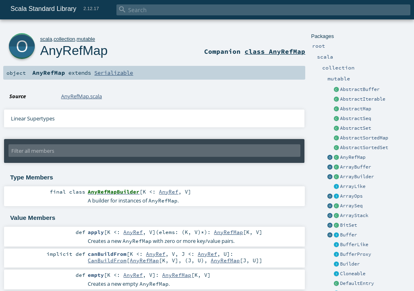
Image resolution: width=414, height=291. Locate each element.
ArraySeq (351, 206)
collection (64, 39)
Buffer (348, 235)
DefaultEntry (357, 283)
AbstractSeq (355, 118)
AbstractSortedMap (364, 138)
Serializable (113, 72)
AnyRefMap (352, 157)
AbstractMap (355, 109)
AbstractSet (355, 128)
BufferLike (354, 244)
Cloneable (352, 273)
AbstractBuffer (360, 89)
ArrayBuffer (355, 167)
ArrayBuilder (357, 176)
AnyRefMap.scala (81, 96)
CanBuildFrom (107, 260)
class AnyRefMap (275, 51)
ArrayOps (351, 196)
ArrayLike (352, 186)
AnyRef (168, 191)
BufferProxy (355, 254)
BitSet (348, 225)
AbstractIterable (362, 99)
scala (46, 39)
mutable (86, 39)
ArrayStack (354, 215)
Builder (350, 264)
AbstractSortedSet (364, 147)
